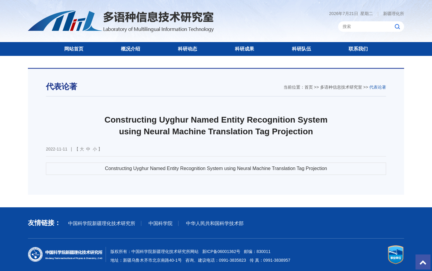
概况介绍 (130, 48)
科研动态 (187, 48)
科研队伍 (301, 48)
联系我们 (358, 48)
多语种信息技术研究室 (341, 87)
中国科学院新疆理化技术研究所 (101, 223)
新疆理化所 (390, 13)
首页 (308, 87)
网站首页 (73, 48)
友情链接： (44, 223)
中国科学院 (160, 223)
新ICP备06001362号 (221, 251)
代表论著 (377, 87)
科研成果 (244, 48)
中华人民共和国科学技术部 (215, 223)
